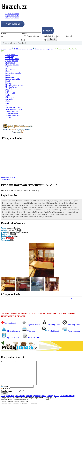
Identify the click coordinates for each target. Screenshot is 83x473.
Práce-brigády (10, 93)
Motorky (8, 83)
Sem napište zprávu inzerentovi (19, 375)
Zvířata (8, 117)
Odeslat (4, 398)
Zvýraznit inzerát (33, 324)
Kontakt (29, 400)
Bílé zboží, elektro (12, 59)
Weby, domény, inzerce (13, 109)
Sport (7, 103)
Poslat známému (74, 331)
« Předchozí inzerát (8, 177)
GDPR (56, 400)
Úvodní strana (6, 49)
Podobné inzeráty (54, 331)
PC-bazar (8, 91)
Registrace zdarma (12, 14)
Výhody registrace (12, 18)
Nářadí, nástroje (11, 87)
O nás (3, 400)
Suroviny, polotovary (13, 107)
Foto (7, 67)
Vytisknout (31, 331)
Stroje (7, 105)
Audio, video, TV (11, 55)
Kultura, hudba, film (12, 79)
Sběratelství (9, 97)
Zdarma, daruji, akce (12, 115)
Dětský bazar (10, 63)
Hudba (7, 71)
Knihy (7, 75)
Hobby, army (10, 69)
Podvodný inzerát (74, 324)
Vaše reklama (20, 400)
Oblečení (8, 89)
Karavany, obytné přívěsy (44, 49)
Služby (7, 101)
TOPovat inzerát (10, 323)
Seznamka (9, 99)
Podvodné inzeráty (67, 400)
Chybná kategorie (13, 331)
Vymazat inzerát (13, 337)
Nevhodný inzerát (54, 324)
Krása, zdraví (10, 77)
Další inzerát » (6, 179)
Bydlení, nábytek (11, 61)
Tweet (72, 298)
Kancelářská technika (13, 73)
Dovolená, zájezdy (12, 65)
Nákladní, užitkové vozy (23, 49)
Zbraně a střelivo (11, 113)
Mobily (8, 81)
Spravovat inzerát (34, 337)
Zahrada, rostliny (11, 111)
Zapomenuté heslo (12, 16)
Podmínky (10, 400)
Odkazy (50, 400)
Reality (8, 95)
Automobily (9, 57)
